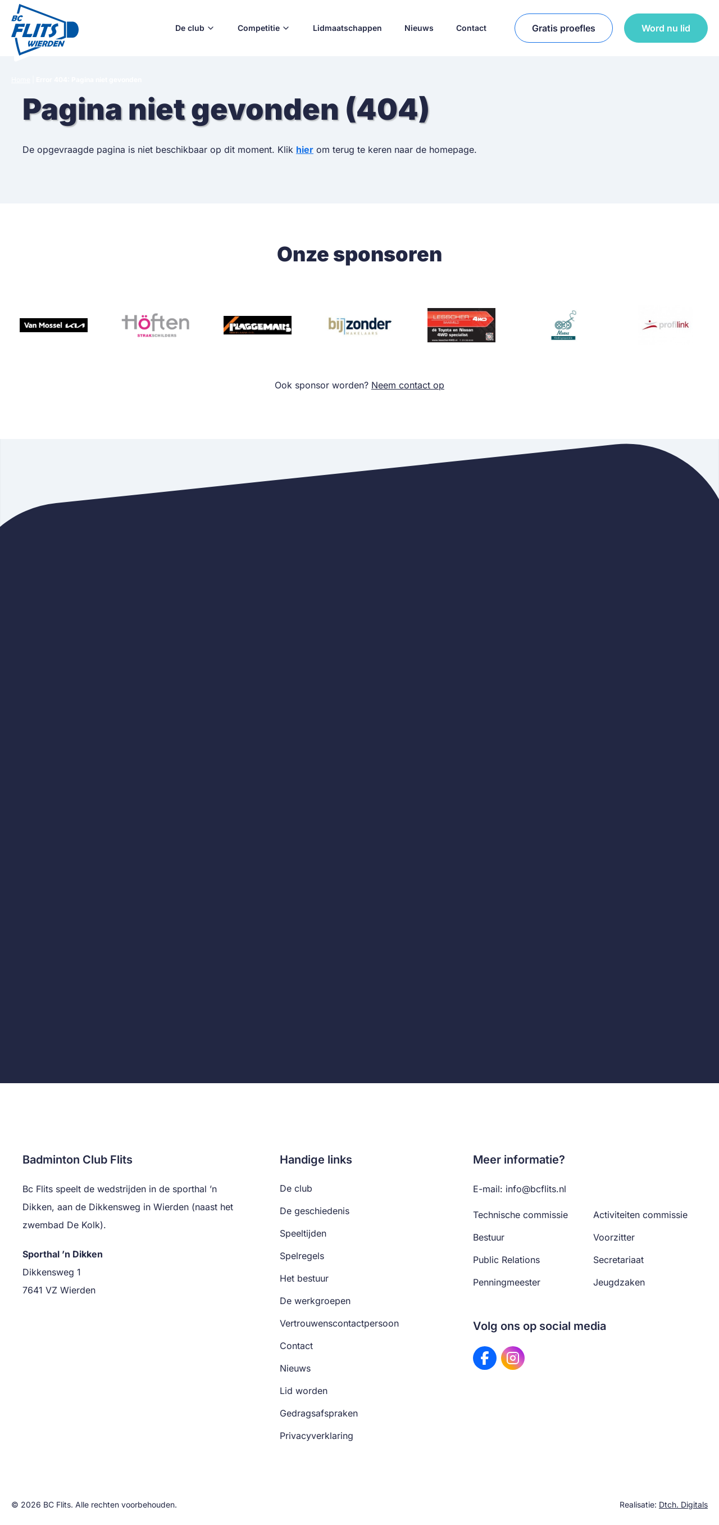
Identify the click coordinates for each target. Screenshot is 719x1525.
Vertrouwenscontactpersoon (339, 1323)
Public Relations (506, 1259)
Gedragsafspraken (319, 1413)
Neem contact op (407, 385)
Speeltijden (303, 1233)
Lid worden (303, 1390)
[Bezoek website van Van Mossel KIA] (54, 325)
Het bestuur (304, 1278)
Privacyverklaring (316, 1435)
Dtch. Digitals (683, 1504)
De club (195, 28)
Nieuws (419, 28)
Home (20, 79)
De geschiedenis (314, 1210)
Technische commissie (520, 1214)
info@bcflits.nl (536, 1188)
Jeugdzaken (619, 1282)
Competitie (264, 28)
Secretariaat (618, 1259)
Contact (471, 28)
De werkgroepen (315, 1300)
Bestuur (488, 1237)
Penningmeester (506, 1282)
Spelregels (302, 1255)
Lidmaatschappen (347, 28)
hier (304, 149)
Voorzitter (614, 1237)
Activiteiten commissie (640, 1214)
